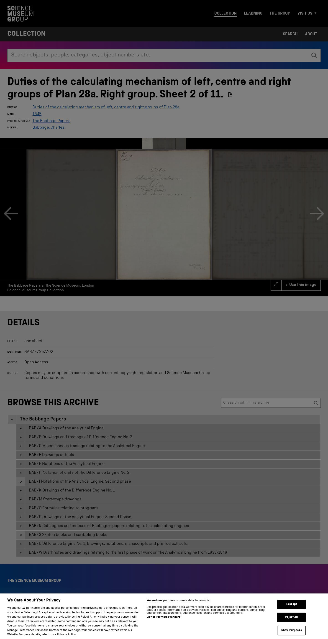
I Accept (291, 608)
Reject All (291, 621)
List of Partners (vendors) (164, 621)
